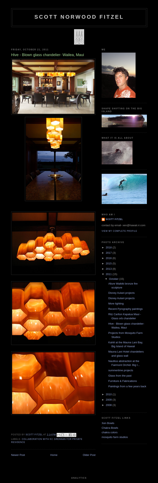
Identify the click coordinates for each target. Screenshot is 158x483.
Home (54, 454)
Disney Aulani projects (121, 292)
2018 (109, 247)
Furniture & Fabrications (122, 381)
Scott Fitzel (114, 219)
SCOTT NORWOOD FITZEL (79, 17)
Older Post (89, 454)
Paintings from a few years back (127, 386)
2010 (109, 394)
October (114, 278)
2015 (109, 263)
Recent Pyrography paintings (125, 308)
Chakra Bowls (110, 427)
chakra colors (109, 432)
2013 (109, 268)
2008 (109, 405)
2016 (109, 258)
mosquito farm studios (115, 437)
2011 (109, 274)
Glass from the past (119, 375)
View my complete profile (119, 231)
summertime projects (120, 370)
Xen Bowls (108, 423)
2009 (109, 399)
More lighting (115, 303)
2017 (109, 252)
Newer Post (18, 454)
